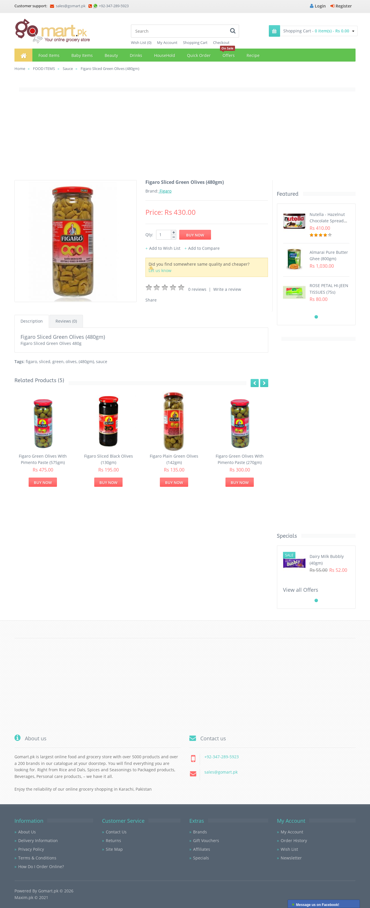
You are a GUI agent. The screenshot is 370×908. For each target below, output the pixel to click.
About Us (27, 832)
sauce (101, 361)
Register (341, 6)
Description (32, 321)
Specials (201, 858)
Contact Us (116, 832)
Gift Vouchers (206, 840)
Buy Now (43, 482)
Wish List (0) (141, 42)
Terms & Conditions (37, 858)
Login (318, 6)
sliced (44, 361)
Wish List (289, 849)
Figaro (164, 191)
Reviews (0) (66, 321)
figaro (31, 361)
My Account (167, 42)
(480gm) (86, 361)
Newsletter (291, 858)
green (58, 361)
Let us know (160, 270)
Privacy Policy (31, 849)
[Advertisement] (185, 139)
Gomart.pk (48, 891)
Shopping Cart (195, 42)
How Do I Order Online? (41, 866)
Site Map (114, 849)
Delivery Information (38, 840)
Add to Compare (204, 248)
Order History (294, 840)
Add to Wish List (164, 248)
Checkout (221, 42)
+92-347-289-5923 (114, 5)
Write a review (227, 289)
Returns (113, 840)
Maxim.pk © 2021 (31, 897)
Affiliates (201, 849)
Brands (200, 832)
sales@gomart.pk (68, 5)
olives (71, 361)
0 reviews (197, 289)
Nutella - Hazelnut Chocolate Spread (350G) (327, 221)
